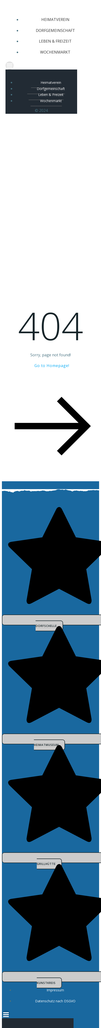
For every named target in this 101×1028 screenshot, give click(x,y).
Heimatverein (55, 19)
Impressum (55, 990)
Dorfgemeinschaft (55, 30)
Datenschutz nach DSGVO (55, 1001)
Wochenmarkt (55, 52)
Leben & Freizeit (55, 41)
